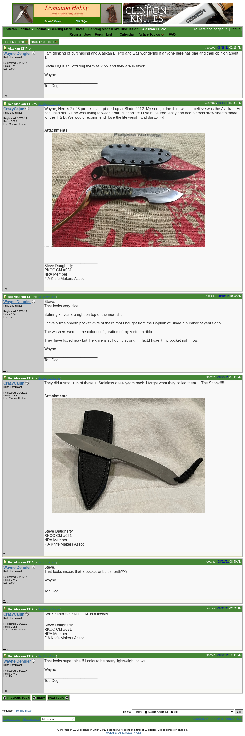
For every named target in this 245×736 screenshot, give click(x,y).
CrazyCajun (13, 109)
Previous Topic (16, 697)
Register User (80, 34)
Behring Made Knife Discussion (113, 29)
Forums (40, 29)
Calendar (127, 34)
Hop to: (127, 711)
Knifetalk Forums (17, 29)
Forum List (103, 34)
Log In (235, 29)
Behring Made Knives (67, 29)
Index (39, 697)
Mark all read (31, 719)
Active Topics (149, 34)
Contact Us (200, 719)
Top (5, 96)
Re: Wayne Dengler (49, 104)
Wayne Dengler (17, 53)
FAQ (172, 34)
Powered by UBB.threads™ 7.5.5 (122, 732)
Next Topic (58, 697)
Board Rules (11, 719)
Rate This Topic (44, 42)
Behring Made (23, 710)
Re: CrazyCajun (47, 297)
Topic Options (15, 42)
